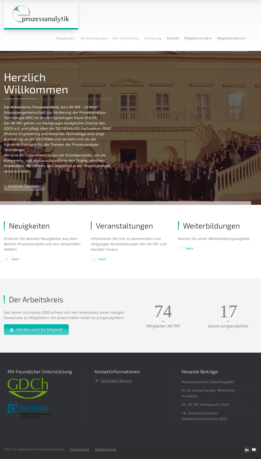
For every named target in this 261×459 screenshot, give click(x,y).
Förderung (153, 38)
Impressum (80, 449)
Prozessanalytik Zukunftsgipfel (208, 381)
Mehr (15, 259)
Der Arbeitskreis (126, 38)
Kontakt (173, 38)
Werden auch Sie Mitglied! (36, 330)
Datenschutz (105, 449)
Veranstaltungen (94, 38)
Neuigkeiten (65, 38)
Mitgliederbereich (231, 38)
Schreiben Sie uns (116, 380)
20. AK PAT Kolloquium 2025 (205, 404)
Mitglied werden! (198, 38)
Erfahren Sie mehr (24, 186)
